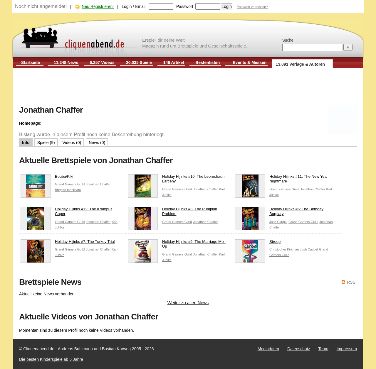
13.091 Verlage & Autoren (300, 64)
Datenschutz (298, 348)
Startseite (30, 62)
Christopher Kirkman (284, 249)
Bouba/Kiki (47, 178)
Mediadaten (268, 348)
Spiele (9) (46, 142)
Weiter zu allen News (188, 302)
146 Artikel (173, 62)
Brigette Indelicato (68, 190)
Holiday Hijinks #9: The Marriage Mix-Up (177, 245)
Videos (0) (72, 142)
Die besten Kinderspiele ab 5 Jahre (51, 359)
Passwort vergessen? (252, 7)
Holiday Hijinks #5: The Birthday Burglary (279, 213)
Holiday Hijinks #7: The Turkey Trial (68, 243)
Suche (287, 40)
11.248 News (66, 62)
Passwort (184, 6)
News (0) (97, 142)
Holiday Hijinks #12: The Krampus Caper (67, 213)
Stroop (258, 243)
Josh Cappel (278, 222)
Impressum (347, 348)
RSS (351, 282)
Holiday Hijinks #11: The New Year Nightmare (281, 180)
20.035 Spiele (139, 62)
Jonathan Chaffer (98, 184)
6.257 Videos (102, 62)
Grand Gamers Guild (70, 184)
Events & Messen (249, 62)
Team (323, 348)
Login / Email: (134, 6)
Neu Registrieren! (98, 6)
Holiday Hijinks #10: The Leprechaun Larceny (176, 180)
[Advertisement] (188, 87)
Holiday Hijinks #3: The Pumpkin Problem (172, 213)
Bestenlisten (207, 62)
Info (26, 142)
